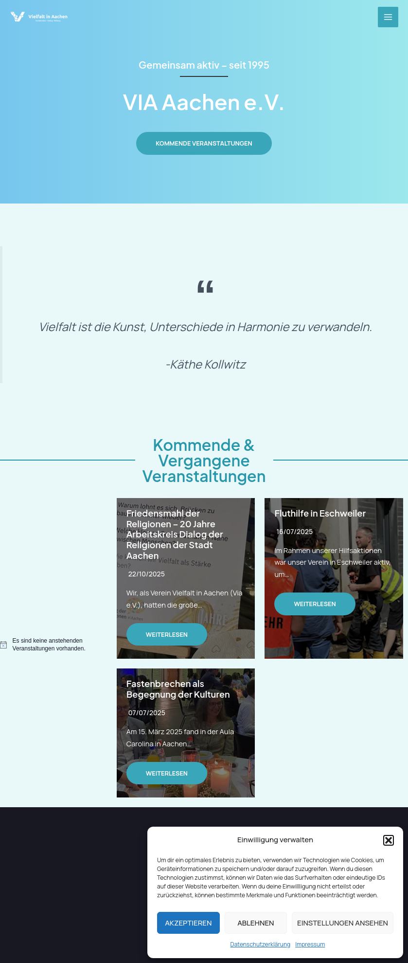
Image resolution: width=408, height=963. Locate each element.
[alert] (51, 645)
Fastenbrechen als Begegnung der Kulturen (178, 689)
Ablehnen (255, 923)
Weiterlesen (167, 634)
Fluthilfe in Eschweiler (320, 513)
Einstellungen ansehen (342, 923)
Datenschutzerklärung (261, 944)
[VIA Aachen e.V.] (39, 17)
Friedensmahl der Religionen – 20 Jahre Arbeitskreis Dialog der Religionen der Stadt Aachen (174, 534)
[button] (388, 840)
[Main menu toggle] (388, 17)
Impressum (310, 944)
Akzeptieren (188, 923)
